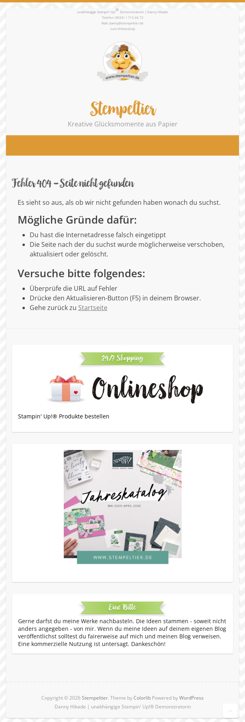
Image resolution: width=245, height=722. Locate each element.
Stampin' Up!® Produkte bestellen (63, 416)
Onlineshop (126, 28)
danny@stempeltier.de (126, 23)
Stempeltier (122, 108)
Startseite (92, 307)
